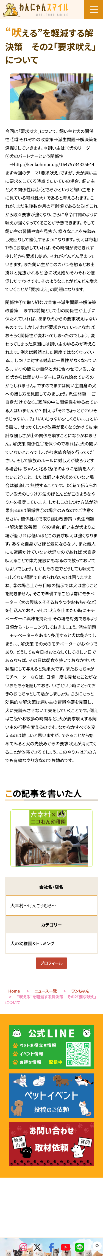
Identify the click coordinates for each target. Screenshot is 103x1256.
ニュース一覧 (45, 992)
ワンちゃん (80, 992)
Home (14, 992)
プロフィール (51, 963)
